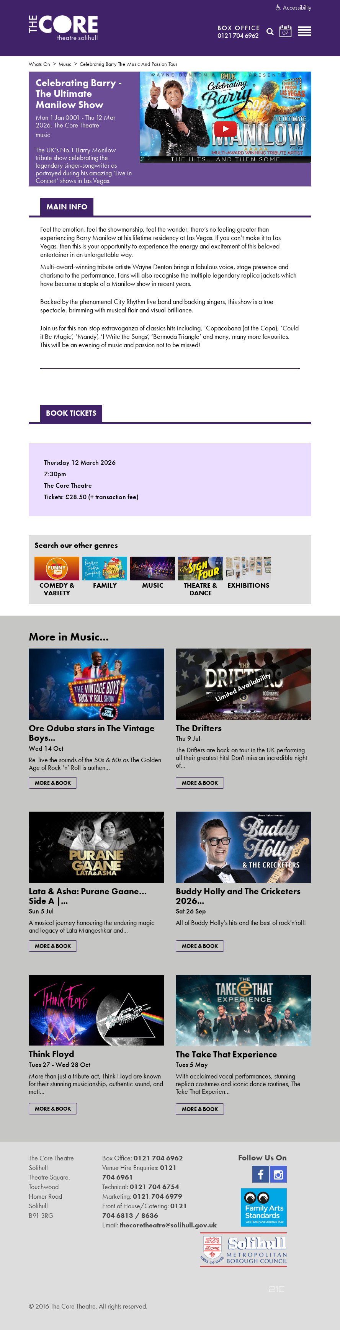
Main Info (66, 207)
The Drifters (199, 728)
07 (285, 33)
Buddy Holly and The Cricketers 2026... (238, 896)
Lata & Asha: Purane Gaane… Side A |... (88, 896)
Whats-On (39, 63)
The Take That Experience (226, 1054)
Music (65, 63)
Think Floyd (51, 1054)
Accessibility (293, 7)
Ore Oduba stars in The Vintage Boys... (92, 732)
